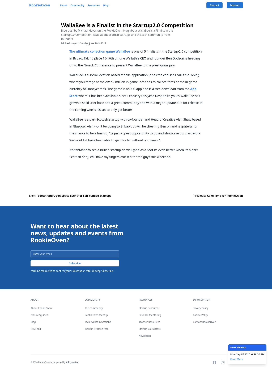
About (63, 5)
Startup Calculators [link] (150, 328)
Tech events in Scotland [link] (98, 322)
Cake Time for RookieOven (225, 196)
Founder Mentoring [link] (150, 315)
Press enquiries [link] (39, 315)
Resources (94, 5)
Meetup (234, 5)
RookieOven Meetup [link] (96, 315)
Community (77, 5)
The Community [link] (94, 308)
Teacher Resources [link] (149, 322)
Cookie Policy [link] (200, 315)
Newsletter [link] (145, 335)
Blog (106, 5)
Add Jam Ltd (72, 362)
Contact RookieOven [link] (204, 322)
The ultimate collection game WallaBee (99, 51)
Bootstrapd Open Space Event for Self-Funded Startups (74, 196)
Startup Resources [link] (149, 308)
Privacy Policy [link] (200, 308)
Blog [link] (33, 322)
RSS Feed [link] (36, 328)
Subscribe (75, 263)
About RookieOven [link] (41, 308)
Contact (214, 5)
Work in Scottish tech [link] (97, 328)
